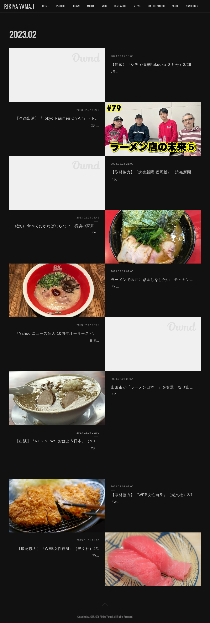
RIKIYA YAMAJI (19, 6)
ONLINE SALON (156, 6)
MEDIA (90, 6)
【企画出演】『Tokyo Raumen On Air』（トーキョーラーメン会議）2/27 (57, 118)
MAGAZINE (120, 6)
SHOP (175, 6)
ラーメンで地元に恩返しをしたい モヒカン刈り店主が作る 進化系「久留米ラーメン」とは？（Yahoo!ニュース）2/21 (153, 280)
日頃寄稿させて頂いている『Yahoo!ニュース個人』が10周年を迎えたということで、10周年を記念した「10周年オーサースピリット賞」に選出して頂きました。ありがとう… (58, 346)
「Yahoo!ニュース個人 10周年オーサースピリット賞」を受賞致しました (57, 333)
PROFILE (61, 6)
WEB (104, 6)
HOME (45, 6)
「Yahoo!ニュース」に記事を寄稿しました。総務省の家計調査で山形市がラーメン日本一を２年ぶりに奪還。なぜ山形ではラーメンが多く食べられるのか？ (152, 399)
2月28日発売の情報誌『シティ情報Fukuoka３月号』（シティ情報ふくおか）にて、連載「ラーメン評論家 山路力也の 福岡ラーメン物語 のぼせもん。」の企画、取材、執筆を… (152, 77)
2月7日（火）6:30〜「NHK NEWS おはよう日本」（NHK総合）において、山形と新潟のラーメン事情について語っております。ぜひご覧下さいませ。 (58, 453)
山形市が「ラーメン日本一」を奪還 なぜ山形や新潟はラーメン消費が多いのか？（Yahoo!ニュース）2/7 (153, 387)
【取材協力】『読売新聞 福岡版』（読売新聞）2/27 (153, 172)
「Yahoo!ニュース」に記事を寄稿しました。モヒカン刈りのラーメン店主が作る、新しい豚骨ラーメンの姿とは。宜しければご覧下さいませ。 (152, 292)
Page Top (105, 605)
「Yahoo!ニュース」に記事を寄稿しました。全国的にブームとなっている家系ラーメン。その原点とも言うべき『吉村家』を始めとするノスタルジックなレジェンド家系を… (58, 238)
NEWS (76, 6)
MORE (189, 6)
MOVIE (137, 6)
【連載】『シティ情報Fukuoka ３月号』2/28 (151, 65)
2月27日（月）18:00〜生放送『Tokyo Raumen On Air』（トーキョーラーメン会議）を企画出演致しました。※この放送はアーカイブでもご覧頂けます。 (58, 130)
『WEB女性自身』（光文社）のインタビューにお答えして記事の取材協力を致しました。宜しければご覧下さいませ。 (152, 507)
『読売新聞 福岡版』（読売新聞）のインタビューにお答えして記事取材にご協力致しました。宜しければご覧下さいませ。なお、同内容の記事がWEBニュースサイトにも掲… (152, 184)
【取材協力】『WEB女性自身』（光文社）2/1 (152, 495)
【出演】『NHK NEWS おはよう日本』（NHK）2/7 (57, 441)
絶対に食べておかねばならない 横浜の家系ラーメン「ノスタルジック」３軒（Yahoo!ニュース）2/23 (57, 226)
